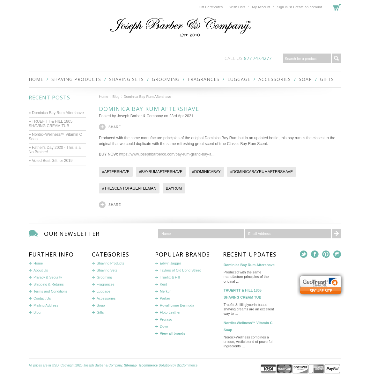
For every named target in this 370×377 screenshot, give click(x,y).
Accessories (274, 79)
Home (103, 96)
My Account (261, 7)
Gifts (327, 79)
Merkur (165, 291)
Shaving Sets (126, 79)
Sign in (282, 7)
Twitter (304, 254)
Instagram (337, 254)
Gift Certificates (211, 7)
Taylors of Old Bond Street (180, 270)
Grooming (166, 79)
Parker (165, 298)
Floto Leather (170, 312)
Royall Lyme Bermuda (177, 305)
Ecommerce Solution (155, 365)
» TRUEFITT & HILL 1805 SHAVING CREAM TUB (50, 123)
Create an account (307, 7)
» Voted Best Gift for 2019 (51, 160)
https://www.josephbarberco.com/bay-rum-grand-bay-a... (167, 154)
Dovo (164, 326)
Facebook (315, 254)
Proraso (166, 319)
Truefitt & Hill (170, 277)
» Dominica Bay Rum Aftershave (56, 113)
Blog (115, 96)
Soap (305, 79)
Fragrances (203, 79)
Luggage (238, 79)
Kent (163, 284)
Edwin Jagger (170, 263)
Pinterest (326, 254)
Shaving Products (76, 79)
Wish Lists (237, 7)
